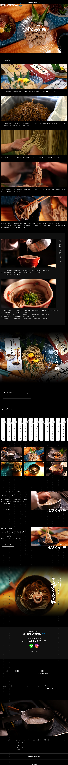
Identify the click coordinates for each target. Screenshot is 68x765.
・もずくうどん (20, 742)
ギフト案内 (26, 740)
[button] (5, 415)
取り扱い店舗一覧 (36, 740)
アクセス (54, 740)
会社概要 (46, 740)
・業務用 (18, 750)
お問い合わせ (62, 740)
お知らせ (10, 740)
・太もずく (19, 745)
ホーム (3, 740)
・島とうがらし (20, 747)
